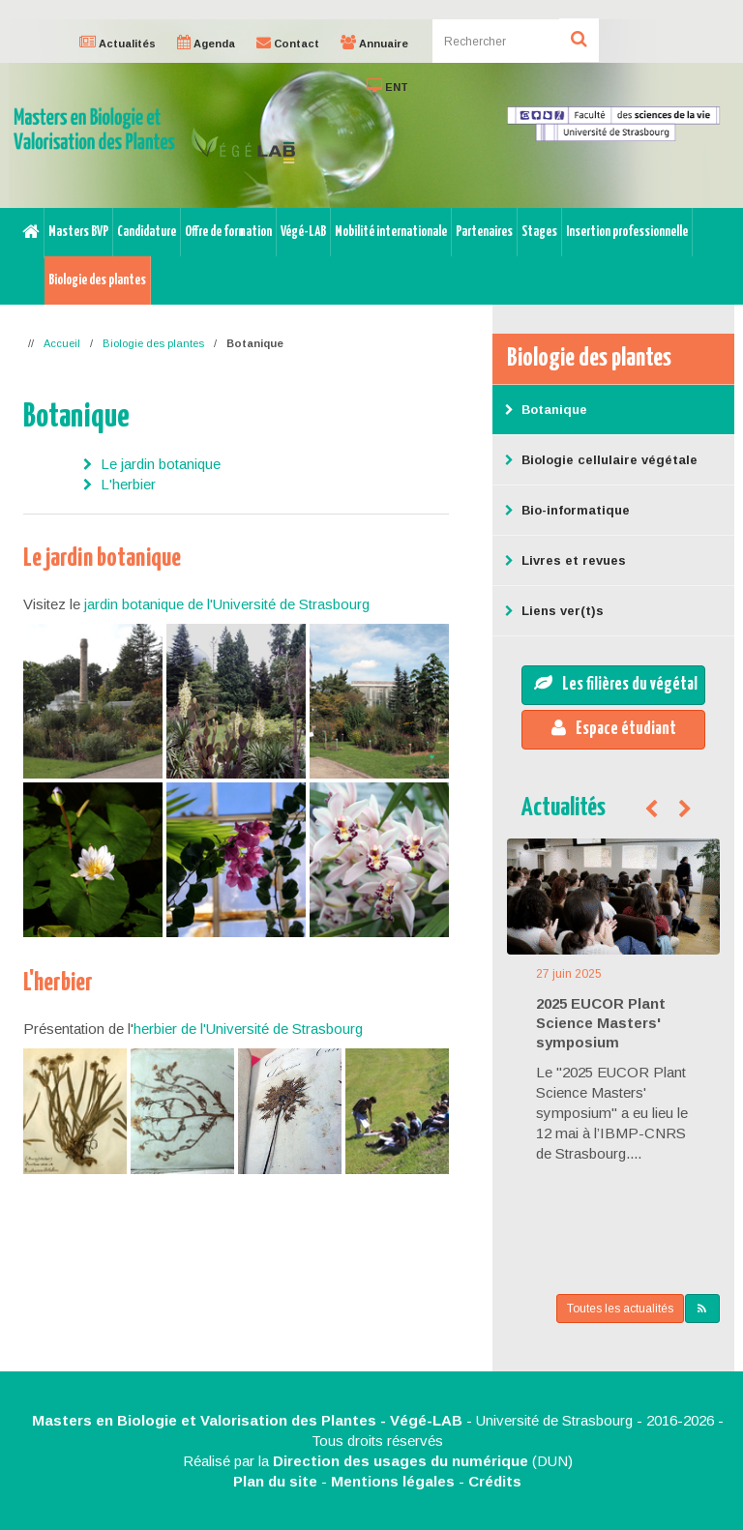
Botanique (544, 409)
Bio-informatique (566, 510)
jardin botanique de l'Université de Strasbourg (227, 604)
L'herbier (128, 484)
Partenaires (484, 232)
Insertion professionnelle (627, 232)
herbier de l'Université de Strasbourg (248, 1028)
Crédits (494, 1481)
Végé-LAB (303, 232)
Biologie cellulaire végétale (600, 460)
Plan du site (275, 1481)
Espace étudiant (613, 728)
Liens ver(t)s (553, 610)
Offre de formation (228, 232)
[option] (371, 113)
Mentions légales (393, 1481)
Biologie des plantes (97, 280)
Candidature (146, 232)
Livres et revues (564, 560)
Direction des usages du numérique (400, 1461)
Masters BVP (78, 232)
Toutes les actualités (620, 1308)
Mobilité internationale (391, 232)
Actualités (563, 808)
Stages (539, 232)
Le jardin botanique (161, 464)
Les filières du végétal (616, 683)
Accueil (62, 343)
